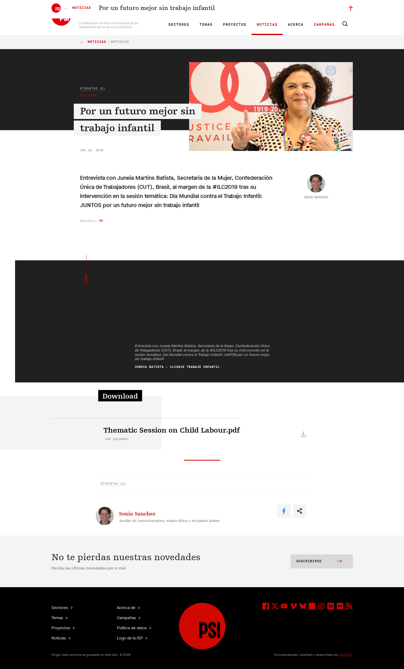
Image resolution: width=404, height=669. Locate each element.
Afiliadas (216, 9)
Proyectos (234, 25)
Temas (206, 25)
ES (171, 9)
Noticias (267, 25)
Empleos (259, 9)
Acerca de (126, 607)
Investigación (195, 9)
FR (162, 9)
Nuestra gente (237, 9)
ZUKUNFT (346, 655)
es (101, 220)
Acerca (295, 25)
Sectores (178, 25)
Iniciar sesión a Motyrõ (320, 9)
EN (153, 9)
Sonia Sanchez (316, 197)
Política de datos (132, 628)
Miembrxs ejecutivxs (284, 9)
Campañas (324, 25)
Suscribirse (319, 562)
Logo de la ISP (130, 638)
